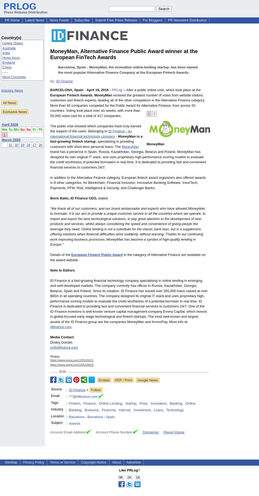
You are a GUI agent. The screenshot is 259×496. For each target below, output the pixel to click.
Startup (130, 403)
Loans (158, 410)
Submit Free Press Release (116, 20)
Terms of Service (63, 462)
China (6, 67)
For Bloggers (152, 20)
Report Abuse (174, 432)
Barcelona (77, 417)
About (116, 462)
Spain (110, 417)
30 (16, 145)
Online (190, 403)
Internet (124, 410)
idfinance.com (60, 327)
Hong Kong (11, 58)
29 (22, 145)
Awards (74, 423)
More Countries (14, 77)
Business (92, 410)
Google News (147, 380)
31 (10, 145)
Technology (175, 410)
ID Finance (64, 81)
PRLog (117, 90)
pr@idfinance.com (64, 347)
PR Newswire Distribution (187, 20)
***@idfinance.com (83, 397)
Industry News (12, 90)
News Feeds (59, 20)
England (8, 62)
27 (34, 145)
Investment (142, 410)
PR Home (12, 20)
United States (12, 43)
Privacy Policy (33, 462)
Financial (108, 410)
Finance (90, 403)
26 (40, 145)
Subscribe (82, 20)
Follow (96, 390)
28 (28, 145)
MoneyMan (130, 147)
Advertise (134, 462)
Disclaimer (151, 432)
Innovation (158, 403)
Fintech (74, 403)
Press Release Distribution (26, 10)
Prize (143, 403)
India (6, 53)
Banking (176, 403)
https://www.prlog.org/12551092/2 (72, 364)
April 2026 (10, 125)
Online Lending (110, 403)
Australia (9, 48)
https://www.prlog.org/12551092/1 (72, 360)
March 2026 (11, 140)
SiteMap (11, 462)
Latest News (34, 20)
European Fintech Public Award (97, 255)
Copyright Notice (93, 462)
